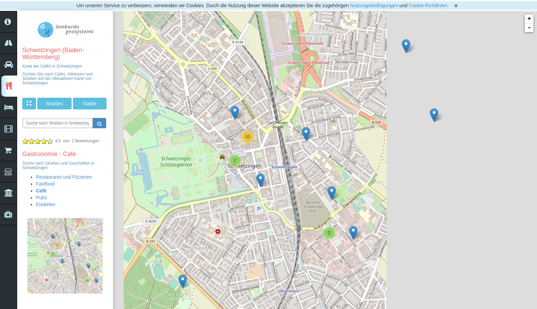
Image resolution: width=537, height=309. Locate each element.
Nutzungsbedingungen (374, 5)
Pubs (41, 197)
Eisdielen (45, 204)
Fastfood (45, 184)
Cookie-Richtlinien (428, 5)
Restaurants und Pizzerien (64, 177)
